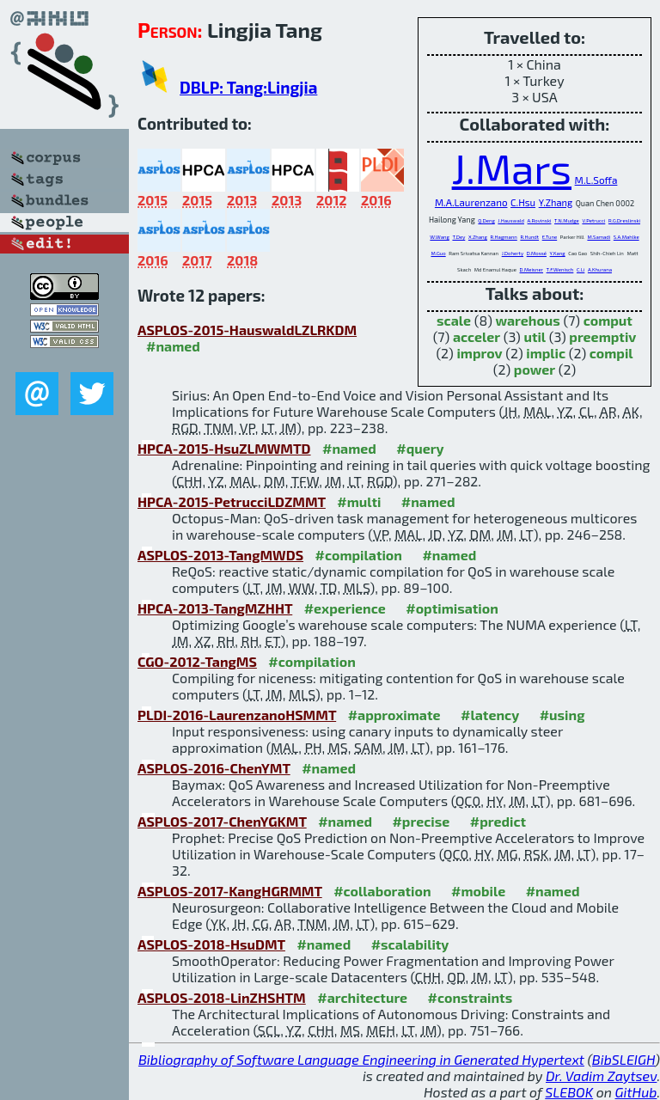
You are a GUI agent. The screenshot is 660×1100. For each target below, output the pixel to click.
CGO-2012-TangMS (197, 661)
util (534, 336)
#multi (359, 501)
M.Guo (438, 253)
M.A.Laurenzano (471, 202)
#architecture (362, 997)
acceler (476, 336)
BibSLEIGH (623, 1059)
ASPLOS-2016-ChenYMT (214, 768)
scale (454, 320)
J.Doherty (512, 253)
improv (479, 353)
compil (611, 353)
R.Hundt (529, 237)
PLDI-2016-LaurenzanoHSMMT (237, 714)
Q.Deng (486, 220)
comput (608, 320)
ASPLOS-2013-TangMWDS (220, 555)
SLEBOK (569, 1092)
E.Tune (549, 237)
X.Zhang (477, 237)
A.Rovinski (540, 220)
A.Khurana (600, 269)
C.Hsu (522, 202)
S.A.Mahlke (626, 237)
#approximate (394, 714)
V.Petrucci (593, 220)
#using (562, 714)
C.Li (580, 269)
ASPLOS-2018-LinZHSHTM (222, 997)
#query (419, 448)
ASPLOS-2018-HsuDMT (211, 944)
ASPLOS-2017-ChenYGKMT (222, 821)
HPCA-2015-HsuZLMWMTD (224, 448)
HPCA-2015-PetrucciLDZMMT (232, 501)
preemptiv (602, 336)
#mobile (478, 891)
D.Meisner (531, 269)
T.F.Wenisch (560, 269)
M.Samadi (598, 237)
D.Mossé (537, 253)
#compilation (358, 555)
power (534, 369)
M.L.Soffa (596, 180)
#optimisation (452, 608)
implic (545, 353)
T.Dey (458, 237)
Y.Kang (557, 253)
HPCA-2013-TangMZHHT (215, 608)
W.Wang (439, 237)
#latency (490, 714)
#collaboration (382, 891)
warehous (527, 320)
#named (173, 346)
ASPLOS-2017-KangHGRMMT (230, 891)
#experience (345, 608)
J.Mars (511, 167)
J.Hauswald (511, 220)
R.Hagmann (504, 237)
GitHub (636, 1092)
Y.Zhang (555, 202)
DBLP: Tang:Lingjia (248, 87)
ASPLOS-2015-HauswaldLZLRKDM (247, 329)
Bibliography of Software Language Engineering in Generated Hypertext (361, 1059)
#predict (498, 821)
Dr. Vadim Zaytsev (601, 1075)
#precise (420, 821)
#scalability (410, 944)
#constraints (470, 997)
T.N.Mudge (566, 220)
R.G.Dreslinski (624, 220)
